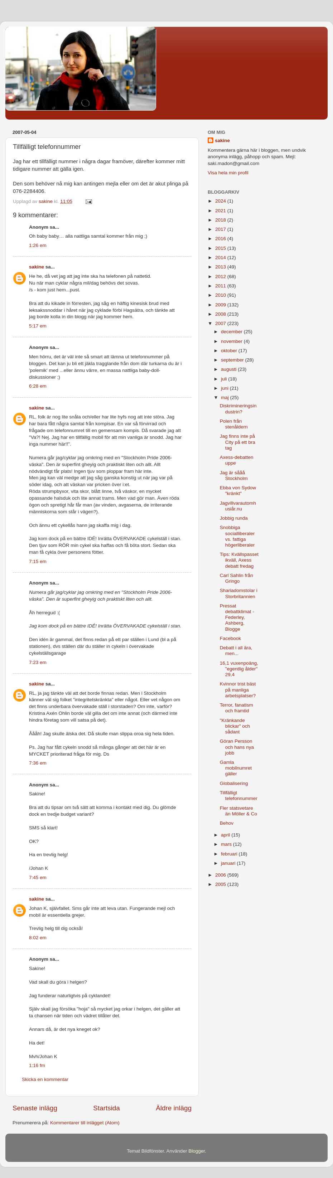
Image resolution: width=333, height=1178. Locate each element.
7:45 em (38, 877)
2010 (221, 295)
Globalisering (234, 783)
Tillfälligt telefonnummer (238, 795)
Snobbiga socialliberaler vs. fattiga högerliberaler (237, 536)
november (232, 341)
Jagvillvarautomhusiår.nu (238, 506)
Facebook (230, 638)
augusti (229, 369)
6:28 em (38, 386)
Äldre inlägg (174, 1108)
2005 (221, 884)
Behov (226, 823)
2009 (221, 304)
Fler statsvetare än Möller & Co (238, 810)
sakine (36, 267)
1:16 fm (37, 1065)
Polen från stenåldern (234, 424)
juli (224, 379)
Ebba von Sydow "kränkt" (238, 490)
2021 (221, 210)
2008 (221, 314)
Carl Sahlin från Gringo (236, 578)
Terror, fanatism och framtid (236, 707)
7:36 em (38, 763)
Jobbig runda (234, 518)
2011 (221, 286)
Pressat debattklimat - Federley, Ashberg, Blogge (237, 617)
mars (227, 844)
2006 (221, 875)
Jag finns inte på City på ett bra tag (237, 441)
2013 (221, 267)
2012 (221, 276)
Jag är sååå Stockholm (234, 475)
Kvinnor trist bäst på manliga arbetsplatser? (238, 689)
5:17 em (38, 326)
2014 (221, 257)
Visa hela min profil (228, 172)
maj (225, 397)
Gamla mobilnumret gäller (236, 768)
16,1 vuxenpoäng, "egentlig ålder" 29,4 (239, 668)
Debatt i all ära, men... (236, 650)
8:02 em (38, 937)
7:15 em (38, 561)
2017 (221, 229)
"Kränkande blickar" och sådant (235, 726)
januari (229, 863)
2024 (221, 201)
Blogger (196, 1151)
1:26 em (38, 245)
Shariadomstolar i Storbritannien (238, 593)
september (233, 360)
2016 (221, 238)
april (226, 835)
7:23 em (38, 662)
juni (225, 388)
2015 (221, 248)
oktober (229, 350)
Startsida (106, 1108)
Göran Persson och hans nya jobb (237, 746)
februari (230, 854)
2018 (221, 220)
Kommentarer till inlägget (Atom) (85, 1122)
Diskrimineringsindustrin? (238, 408)
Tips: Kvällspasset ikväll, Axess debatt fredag (239, 560)
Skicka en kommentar (45, 1079)
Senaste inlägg (35, 1108)
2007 (221, 323)
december (232, 331)
